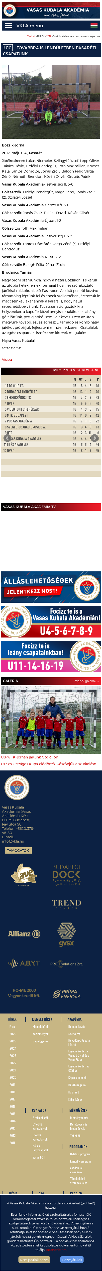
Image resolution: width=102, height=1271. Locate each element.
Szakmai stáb (41, 1118)
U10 (7, 47)
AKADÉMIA (75, 1019)
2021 (12, 1070)
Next (95, 438)
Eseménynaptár (79, 1118)
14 (74, 370)
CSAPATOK (39, 1110)
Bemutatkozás (76, 1026)
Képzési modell (77, 1077)
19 (60, 370)
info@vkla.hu (13, 841)
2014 (12, 1121)
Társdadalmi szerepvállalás (78, 1180)
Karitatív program (80, 1161)
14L (96, 370)
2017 (48, 36)
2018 (12, 1092)
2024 (12, 1048)
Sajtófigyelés (40, 1041)
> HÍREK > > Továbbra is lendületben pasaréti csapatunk (63, 36)
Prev (7, 438)
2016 (12, 1106)
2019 (12, 1084)
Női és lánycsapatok (40, 1148)
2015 (12, 1113)
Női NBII (81, 370)
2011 (12, 1143)
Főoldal (31, 36)
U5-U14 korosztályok (40, 1137)
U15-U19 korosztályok (40, 1126)
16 (67, 370)
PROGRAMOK (78, 1146)
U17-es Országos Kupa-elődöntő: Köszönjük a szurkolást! (48, 764)
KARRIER (76, 1193)
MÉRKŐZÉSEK (78, 1110)
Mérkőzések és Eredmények (78, 1126)
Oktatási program (80, 1154)
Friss (12, 1026)
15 (71, 370)
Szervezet (74, 1034)
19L (87, 370)
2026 (12, 1034)
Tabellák (75, 1136)
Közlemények (40, 1034)
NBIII (55, 370)
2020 (12, 1077)
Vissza (7, 359)
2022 (12, 1063)
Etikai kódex (75, 1099)
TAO (41, 1193)
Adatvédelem (56, 1249)
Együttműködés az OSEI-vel (78, 1068)
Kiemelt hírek (40, 1026)
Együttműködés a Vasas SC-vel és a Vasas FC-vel (79, 1055)
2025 (12, 1041)
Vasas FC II (39, 1157)
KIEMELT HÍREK (42, 1019)
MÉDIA (13, 1193)
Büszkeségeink (77, 1085)
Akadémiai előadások (76, 1170)
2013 (12, 1128)
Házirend (73, 1092)
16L (92, 370)
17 (64, 370)
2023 (12, 1055)
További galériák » (86, 681)
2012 (12, 1135)
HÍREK (12, 1019)
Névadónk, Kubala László (79, 1042)
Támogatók (18, 850)
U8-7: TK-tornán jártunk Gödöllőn (29, 757)
